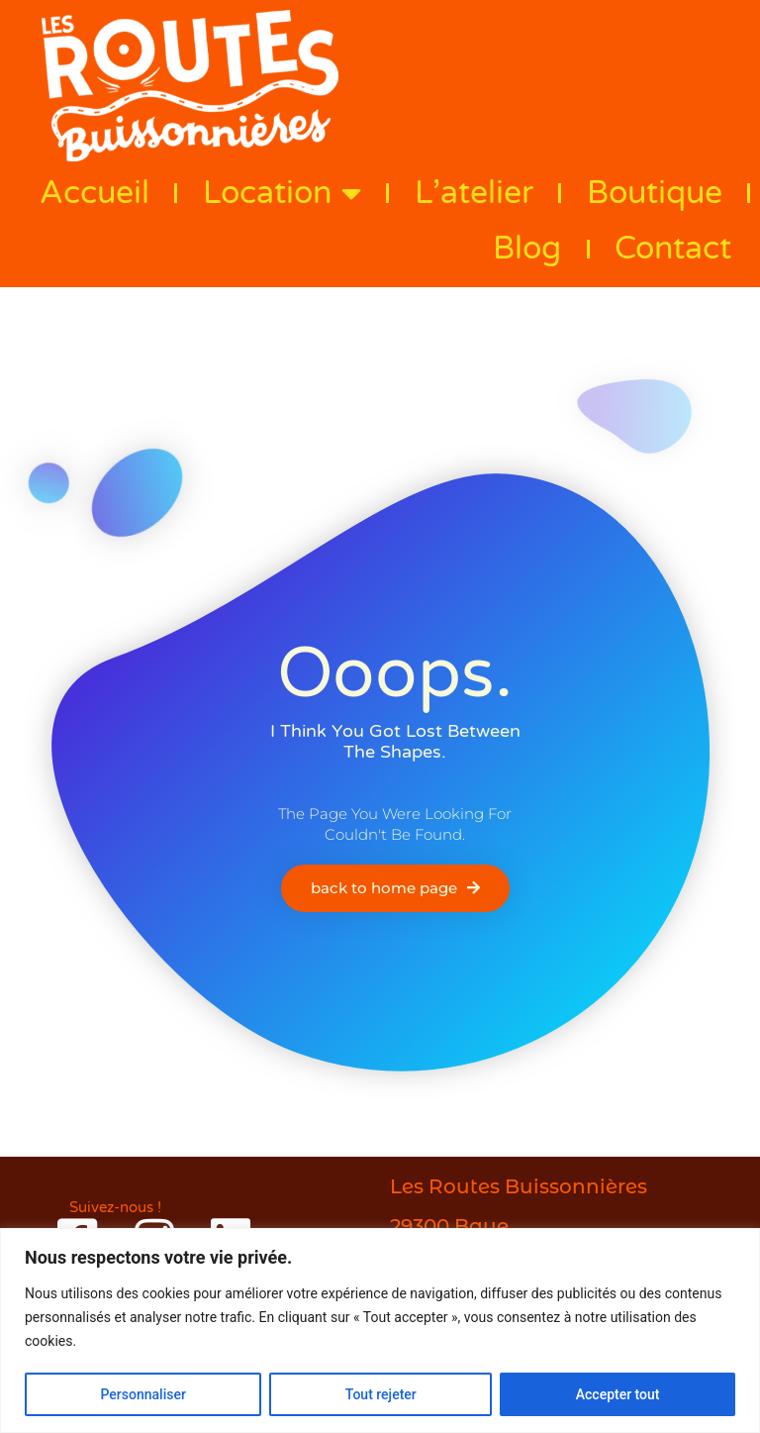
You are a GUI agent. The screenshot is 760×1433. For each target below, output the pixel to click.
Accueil (94, 193)
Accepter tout (618, 1394)
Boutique (654, 193)
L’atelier (474, 193)
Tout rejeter (381, 1394)
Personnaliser (142, 1394)
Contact (673, 248)
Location (282, 193)
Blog (527, 248)
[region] (380, 1330)
